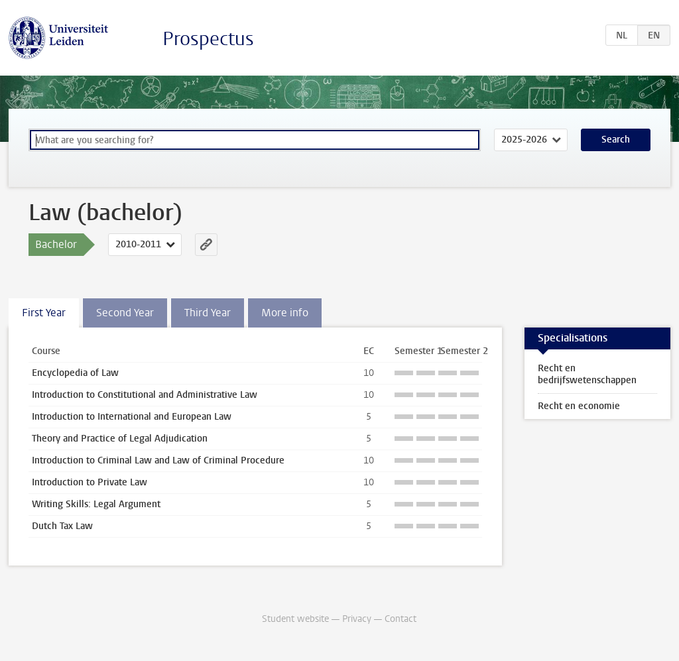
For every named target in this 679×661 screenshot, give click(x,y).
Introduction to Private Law (89, 482)
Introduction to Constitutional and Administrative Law (144, 395)
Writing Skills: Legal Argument (96, 504)
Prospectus (208, 39)
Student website (295, 619)
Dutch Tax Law (62, 526)
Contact (400, 619)
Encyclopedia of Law (75, 373)
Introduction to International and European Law (131, 416)
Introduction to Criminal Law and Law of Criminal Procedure (158, 460)
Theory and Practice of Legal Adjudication (120, 438)
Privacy (356, 619)
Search (615, 139)
